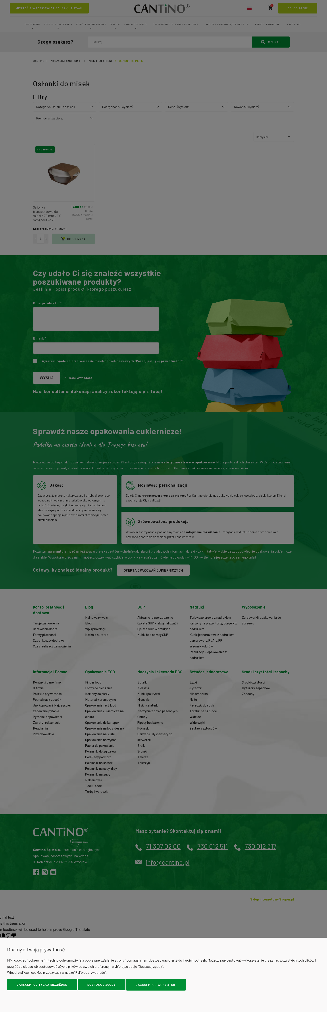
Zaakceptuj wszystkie (156, 985)
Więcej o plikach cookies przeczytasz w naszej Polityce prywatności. (58, 973)
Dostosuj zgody (101, 985)
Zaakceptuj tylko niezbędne (42, 985)
